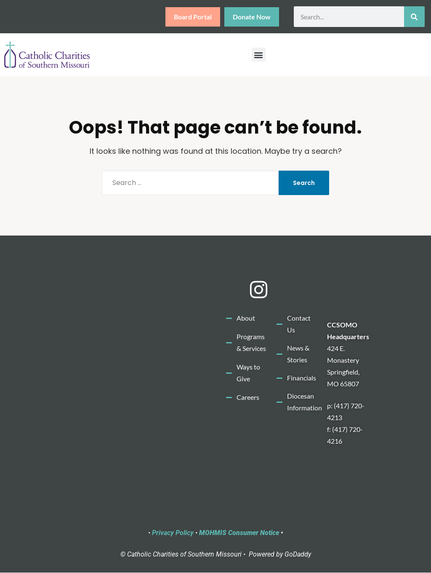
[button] (259, 55)
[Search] (414, 16)
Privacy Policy (173, 533)
